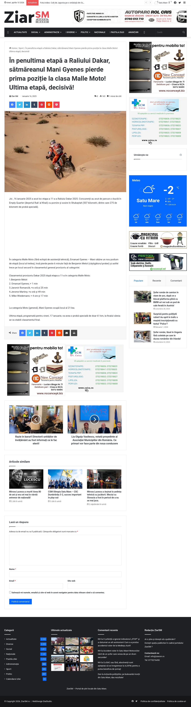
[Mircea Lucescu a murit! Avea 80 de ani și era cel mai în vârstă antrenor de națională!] (26, 479)
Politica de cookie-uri (176, 701)
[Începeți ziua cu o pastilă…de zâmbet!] (86, 658)
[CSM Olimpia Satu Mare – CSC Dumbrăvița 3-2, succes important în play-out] (65, 479)
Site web (71, 581)
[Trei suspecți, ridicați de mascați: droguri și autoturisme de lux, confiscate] (86, 641)
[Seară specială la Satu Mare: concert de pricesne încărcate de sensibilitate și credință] (72, 658)
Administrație (51, 32)
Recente (157, 280)
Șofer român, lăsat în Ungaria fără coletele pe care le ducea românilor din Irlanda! (167, 335)
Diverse (70, 32)
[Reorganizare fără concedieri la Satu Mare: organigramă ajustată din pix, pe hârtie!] (86, 667)
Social (34, 32)
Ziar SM (15, 96)
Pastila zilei (117, 32)
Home (13, 48)
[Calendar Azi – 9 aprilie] (57, 667)
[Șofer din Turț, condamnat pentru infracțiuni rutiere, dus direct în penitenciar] (57, 650)
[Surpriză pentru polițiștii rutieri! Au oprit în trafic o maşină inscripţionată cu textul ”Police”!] (142, 318)
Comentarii (176, 280)
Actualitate (20, 32)
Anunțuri (133, 32)
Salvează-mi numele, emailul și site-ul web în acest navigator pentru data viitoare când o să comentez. (58, 592)
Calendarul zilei (13, 679)
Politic (84, 32)
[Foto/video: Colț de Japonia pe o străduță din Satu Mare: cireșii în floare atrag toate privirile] (57, 641)
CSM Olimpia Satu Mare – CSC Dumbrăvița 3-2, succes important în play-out (64, 494)
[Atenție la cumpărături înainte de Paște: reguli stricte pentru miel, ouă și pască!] (86, 650)
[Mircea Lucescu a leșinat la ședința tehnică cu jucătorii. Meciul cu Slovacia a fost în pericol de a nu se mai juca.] (104, 479)
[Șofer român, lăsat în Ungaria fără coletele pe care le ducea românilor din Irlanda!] (142, 336)
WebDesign (37, 701)
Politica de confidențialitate (153, 701)
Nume (12, 569)
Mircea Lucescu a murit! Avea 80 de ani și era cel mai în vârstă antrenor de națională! (25, 494)
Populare (138, 280)
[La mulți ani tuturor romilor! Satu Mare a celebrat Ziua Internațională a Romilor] (72, 667)
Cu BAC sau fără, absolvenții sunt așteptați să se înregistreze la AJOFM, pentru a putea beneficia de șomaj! (119, 665)
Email (12, 581)
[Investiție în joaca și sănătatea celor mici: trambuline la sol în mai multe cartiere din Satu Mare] (72, 641)
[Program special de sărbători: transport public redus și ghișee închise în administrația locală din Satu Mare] (57, 658)
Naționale (99, 32)
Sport (21, 48)
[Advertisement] (65, 235)
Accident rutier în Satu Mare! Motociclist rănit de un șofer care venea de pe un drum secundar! (118, 654)
